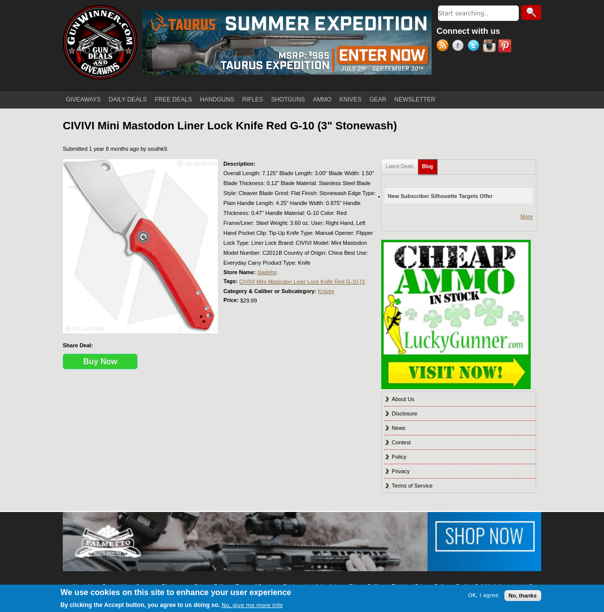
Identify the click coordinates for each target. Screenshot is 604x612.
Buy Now (100, 361)
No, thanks (523, 596)
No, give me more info (252, 605)
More (526, 216)
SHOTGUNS (288, 99)
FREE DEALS (173, 99)
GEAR (377, 99)
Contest (401, 442)
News (399, 428)
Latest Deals (400, 166)
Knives (326, 291)
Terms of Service (412, 486)
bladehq (267, 272)
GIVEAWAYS (83, 99)
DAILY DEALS (128, 99)
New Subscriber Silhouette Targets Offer (440, 196)
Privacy (401, 471)
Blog (430, 164)
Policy (399, 457)
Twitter (475, 46)
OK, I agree (483, 595)
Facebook (459, 46)
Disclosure (404, 413)
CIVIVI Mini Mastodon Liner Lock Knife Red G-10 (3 (302, 282)
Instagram (490, 46)
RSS (444, 46)
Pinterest (506, 46)
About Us (403, 399)
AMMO (322, 99)
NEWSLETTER (414, 99)
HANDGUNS (217, 99)
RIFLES (252, 99)
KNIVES (350, 99)
